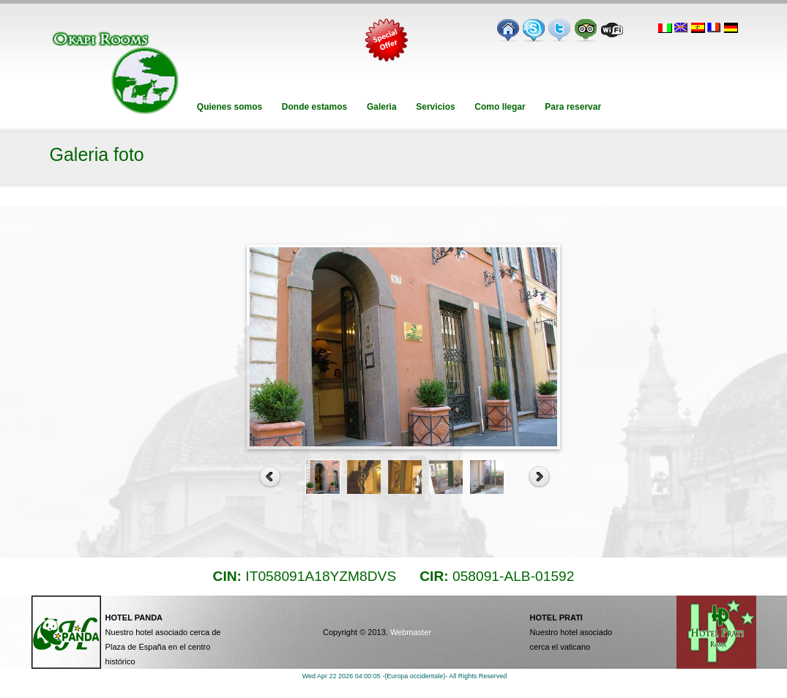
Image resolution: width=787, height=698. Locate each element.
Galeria (382, 107)
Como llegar (500, 107)
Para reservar (572, 107)
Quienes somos (230, 107)
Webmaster (410, 632)
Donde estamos (315, 107)
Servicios (436, 107)
